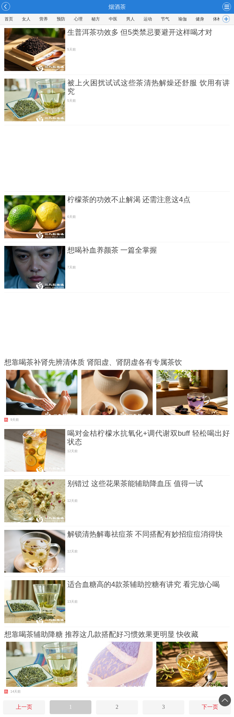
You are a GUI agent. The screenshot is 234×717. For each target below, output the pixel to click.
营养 (43, 19)
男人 (130, 19)
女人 (26, 19)
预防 (61, 19)
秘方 (95, 19)
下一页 (210, 707)
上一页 (24, 707)
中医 (113, 19)
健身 (200, 19)
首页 (9, 19)
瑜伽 (182, 19)
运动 (148, 19)
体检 (217, 19)
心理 (78, 19)
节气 (165, 19)
